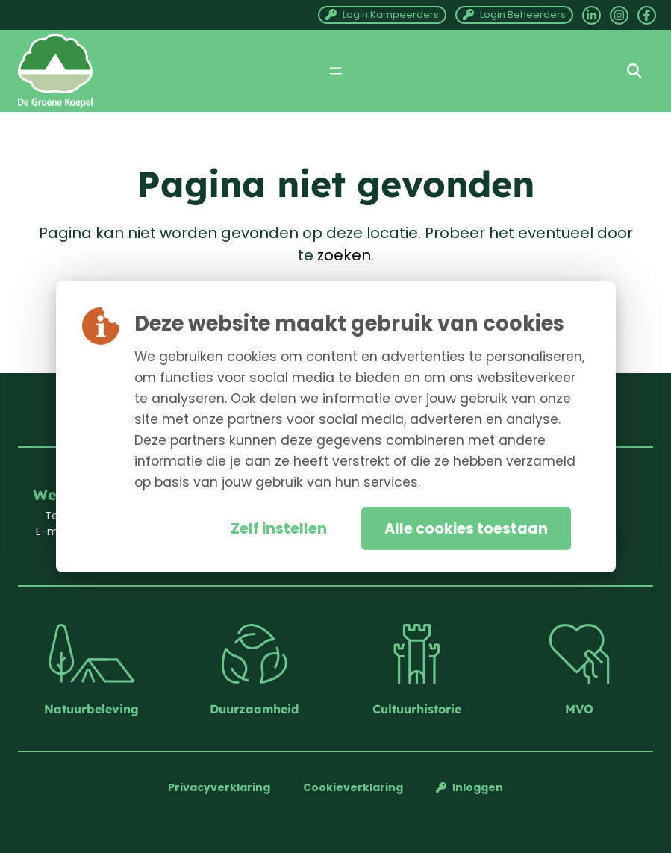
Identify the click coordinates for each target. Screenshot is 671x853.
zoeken (344, 255)
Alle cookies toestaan (466, 529)
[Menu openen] (336, 71)
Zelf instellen (279, 529)
